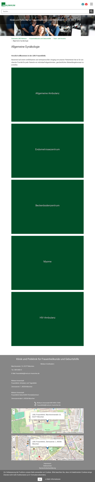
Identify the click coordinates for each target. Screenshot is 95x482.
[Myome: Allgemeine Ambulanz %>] (47, 95)
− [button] (13, 413)
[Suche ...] (45, 11)
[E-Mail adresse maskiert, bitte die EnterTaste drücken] (47, 405)
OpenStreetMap (72, 432)
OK (40, 479)
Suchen (91, 11)
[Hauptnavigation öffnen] (91, 4)
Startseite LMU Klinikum (19, 38)
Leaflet (64, 432)
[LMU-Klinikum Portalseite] (9, 4)
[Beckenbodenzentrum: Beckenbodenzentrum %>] (47, 207)
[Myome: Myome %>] (47, 263)
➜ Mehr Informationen (52, 479)
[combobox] (47, 11)
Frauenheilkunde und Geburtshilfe (40, 38)
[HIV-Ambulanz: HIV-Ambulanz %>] (47, 319)
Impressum (47, 463)
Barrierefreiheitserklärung (47, 468)
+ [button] (13, 410)
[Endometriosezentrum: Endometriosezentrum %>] (47, 151)
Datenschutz (47, 466)
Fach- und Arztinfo (60, 38)
